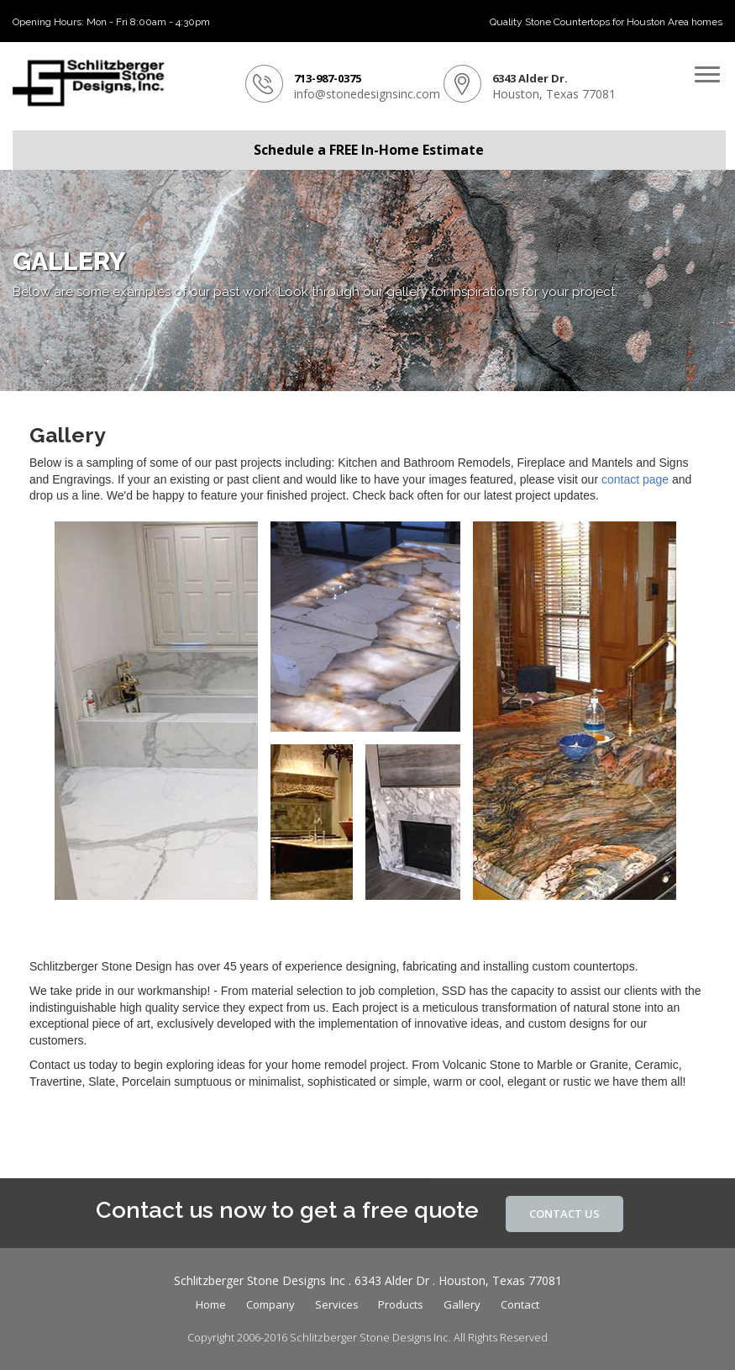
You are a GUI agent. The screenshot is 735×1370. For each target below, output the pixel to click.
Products (400, 1304)
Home (211, 1304)
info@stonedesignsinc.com (367, 94)
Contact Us (564, 1213)
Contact (520, 1304)
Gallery (462, 1304)
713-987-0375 (327, 78)
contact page (635, 479)
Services (337, 1304)
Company (270, 1304)
